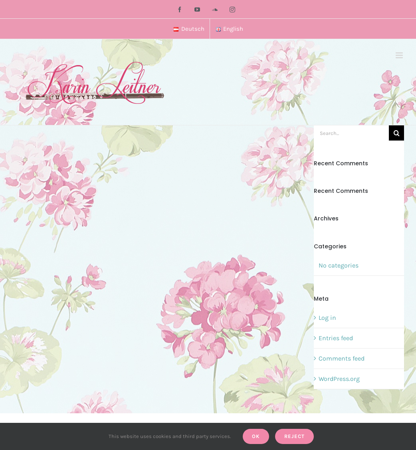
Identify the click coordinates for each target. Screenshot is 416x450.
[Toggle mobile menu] (400, 55)
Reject (294, 436)
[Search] (396, 133)
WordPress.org (339, 379)
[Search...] (351, 133)
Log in (327, 317)
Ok (256, 436)
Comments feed (341, 358)
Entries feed (336, 338)
